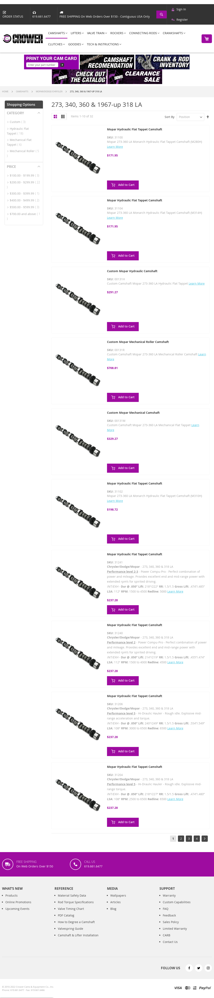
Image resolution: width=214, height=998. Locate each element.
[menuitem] (56, 33)
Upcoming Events (17, 909)
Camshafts (22, 91)
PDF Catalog (66, 915)
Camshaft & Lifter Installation (78, 935)
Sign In (181, 9)
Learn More (115, 147)
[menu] (121, 38)
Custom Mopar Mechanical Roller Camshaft (138, 342)
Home (5, 91)
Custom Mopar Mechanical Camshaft (133, 413)
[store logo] (23, 38)
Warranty (169, 895)
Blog (113, 909)
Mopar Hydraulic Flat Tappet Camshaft (134, 129)
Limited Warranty (175, 929)
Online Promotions (18, 902)
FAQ (165, 909)
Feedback (169, 915)
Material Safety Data (72, 895)
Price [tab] (11, 166)
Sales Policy (171, 922)
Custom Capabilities (177, 902)
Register (182, 20)
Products (11, 895)
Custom (19, 122)
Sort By (169, 117)
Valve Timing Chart (71, 909)
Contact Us (170, 942)
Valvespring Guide (70, 929)
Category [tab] (15, 113)
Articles (115, 902)
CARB (166, 935)
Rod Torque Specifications (76, 902)
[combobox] (162, 14)
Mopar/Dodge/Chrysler (49, 91)
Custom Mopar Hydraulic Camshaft (132, 271)
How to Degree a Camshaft (76, 922)
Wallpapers (118, 895)
